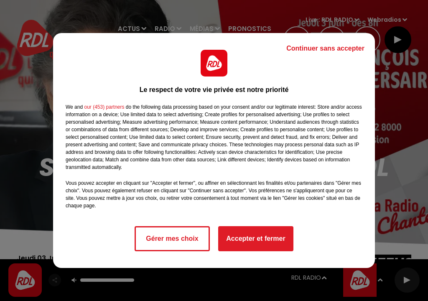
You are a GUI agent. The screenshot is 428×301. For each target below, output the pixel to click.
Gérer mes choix (172, 238)
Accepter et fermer (255, 238)
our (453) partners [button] (104, 107)
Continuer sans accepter (325, 48)
